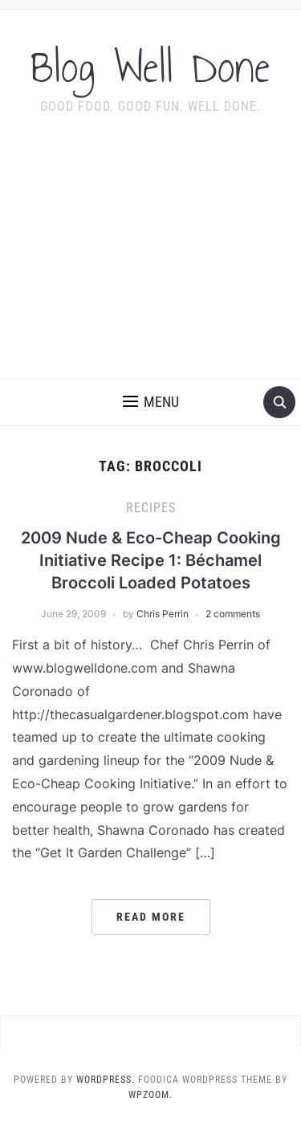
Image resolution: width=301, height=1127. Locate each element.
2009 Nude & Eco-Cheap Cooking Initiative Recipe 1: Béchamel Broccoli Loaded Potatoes (151, 560)
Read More (150, 916)
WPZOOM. (150, 1095)
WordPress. (105, 1079)
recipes (151, 507)
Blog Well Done (150, 67)
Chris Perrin (162, 614)
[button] (151, 402)
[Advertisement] (150, 257)
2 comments (232, 614)
